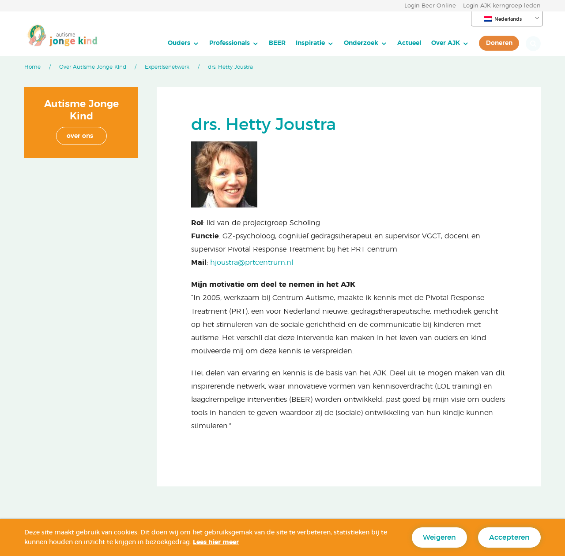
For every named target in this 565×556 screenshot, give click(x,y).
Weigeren (439, 537)
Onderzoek (361, 43)
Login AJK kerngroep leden (502, 6)
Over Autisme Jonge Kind (92, 67)
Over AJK (445, 43)
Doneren (499, 43)
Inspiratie (310, 43)
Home (32, 67)
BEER (277, 43)
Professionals (229, 43)
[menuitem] (183, 43)
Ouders (179, 43)
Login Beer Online (430, 6)
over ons (80, 136)
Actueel (409, 43)
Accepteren (509, 537)
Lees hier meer (216, 542)
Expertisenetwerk (167, 67)
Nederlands (503, 19)
